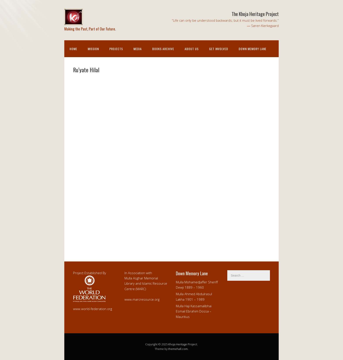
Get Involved (218, 48)
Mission (93, 48)
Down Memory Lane (252, 48)
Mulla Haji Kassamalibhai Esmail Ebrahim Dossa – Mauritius (194, 311)
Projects (116, 48)
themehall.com (178, 349)
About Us (192, 48)
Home (73, 48)
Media (137, 48)
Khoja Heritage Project (182, 344)
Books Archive (163, 48)
